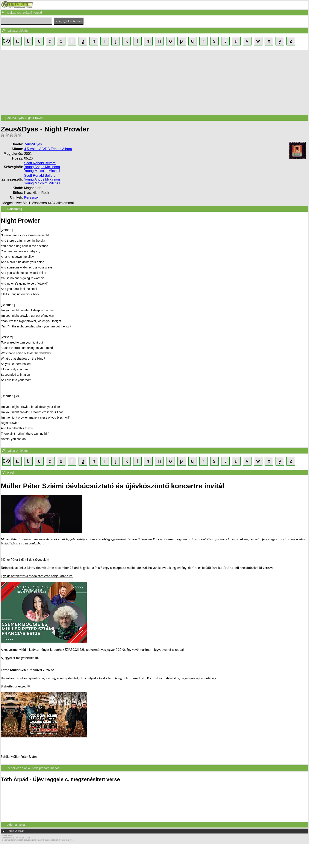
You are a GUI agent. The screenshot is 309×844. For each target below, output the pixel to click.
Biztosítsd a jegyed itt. (16, 686)
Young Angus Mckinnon (42, 167)
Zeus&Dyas (33, 144)
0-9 (6, 41)
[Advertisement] (154, 82)
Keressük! (31, 197)
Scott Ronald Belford (40, 163)
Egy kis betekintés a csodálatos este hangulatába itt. (37, 576)
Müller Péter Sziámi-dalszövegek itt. (25, 560)
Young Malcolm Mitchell (42, 171)
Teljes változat (15, 830)
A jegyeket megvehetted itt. (20, 658)
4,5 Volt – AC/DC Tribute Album (48, 149)
